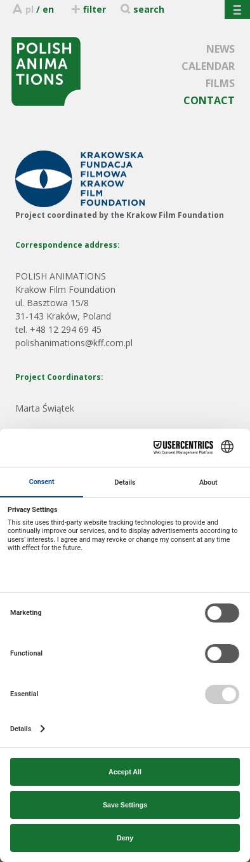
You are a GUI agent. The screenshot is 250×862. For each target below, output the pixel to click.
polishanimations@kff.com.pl (74, 343)
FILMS (220, 83)
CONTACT (209, 100)
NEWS (220, 49)
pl (29, 9)
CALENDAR (208, 66)
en (48, 9)
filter (88, 9)
